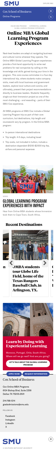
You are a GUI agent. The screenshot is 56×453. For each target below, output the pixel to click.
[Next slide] (45, 263)
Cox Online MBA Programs (16, 386)
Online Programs (11, 16)
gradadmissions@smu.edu (16, 404)
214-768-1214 (9, 400)
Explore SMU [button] (48, 3)
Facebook (10, 416)
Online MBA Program (19, 26)
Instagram (10, 419)
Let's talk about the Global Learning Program (28, 363)
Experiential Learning (37, 26)
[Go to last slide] (11, 263)
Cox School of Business (17, 11)
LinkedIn (9, 423)
